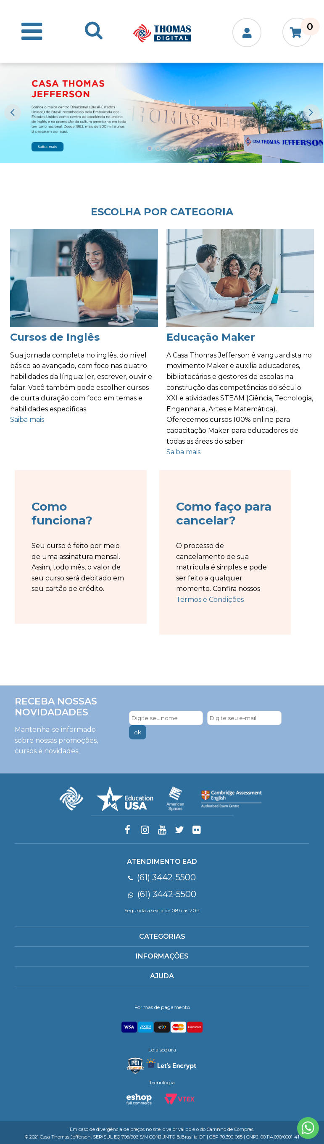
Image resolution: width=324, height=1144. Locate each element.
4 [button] (174, 148)
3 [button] (166, 148)
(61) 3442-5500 (162, 877)
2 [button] (158, 148)
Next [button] (311, 112)
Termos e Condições (210, 600)
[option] (161, 113)
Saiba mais (27, 420)
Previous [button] (12, 112)
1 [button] (149, 148)
